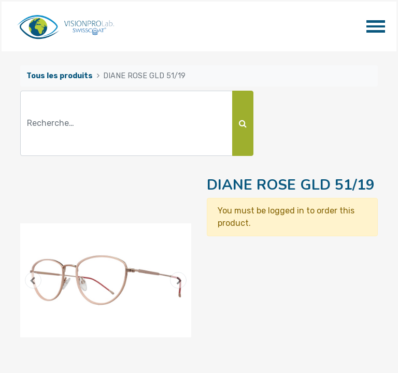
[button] (33, 280)
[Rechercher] (242, 123)
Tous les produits (59, 75)
